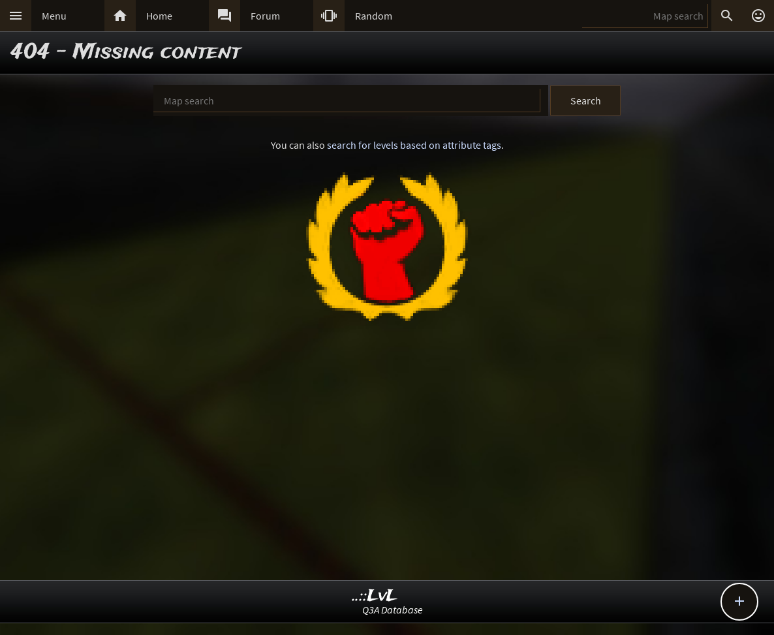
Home (159, 15)
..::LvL (375, 596)
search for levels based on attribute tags (414, 144)
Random (373, 15)
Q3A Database (392, 609)
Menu (54, 15)
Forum (265, 15)
